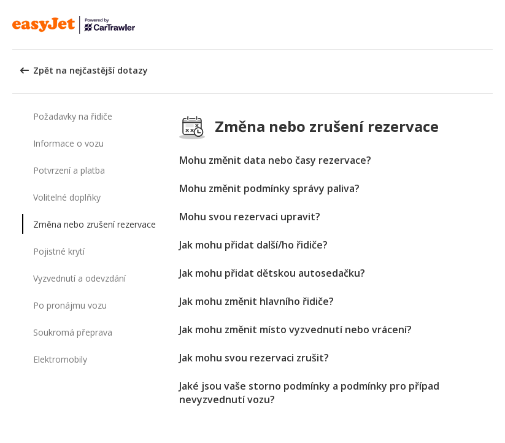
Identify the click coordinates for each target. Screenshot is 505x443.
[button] (491, 24)
